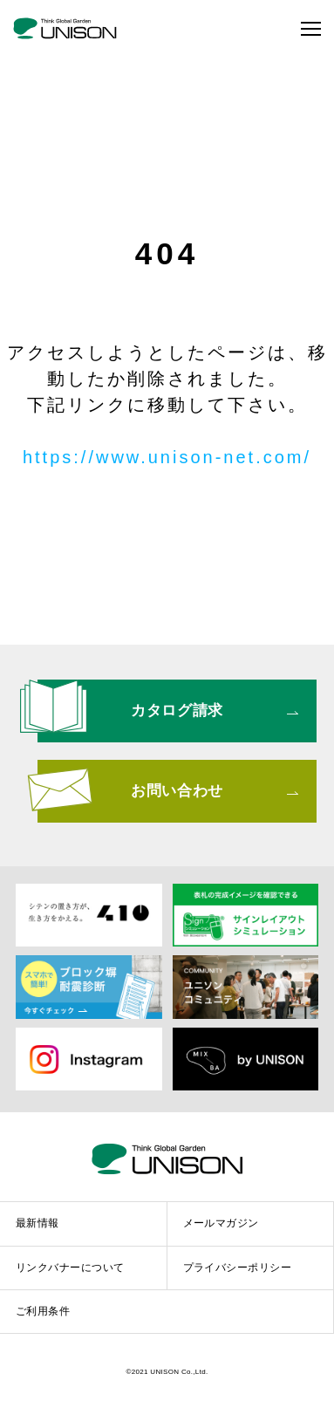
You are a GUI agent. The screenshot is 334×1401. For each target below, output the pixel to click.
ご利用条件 (43, 1311)
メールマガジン (221, 1223)
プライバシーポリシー (237, 1267)
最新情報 (37, 1223)
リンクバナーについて (70, 1267)
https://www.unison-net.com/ (167, 457)
